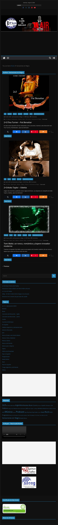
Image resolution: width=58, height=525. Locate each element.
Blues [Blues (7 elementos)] (31, 405)
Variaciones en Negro (39, 114)
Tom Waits (29, 240)
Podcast (20, 114)
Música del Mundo (7, 343)
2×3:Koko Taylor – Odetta (15, 187)
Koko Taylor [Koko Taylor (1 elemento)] (30, 408)
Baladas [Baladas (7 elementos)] (25, 405)
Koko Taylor (13, 184)
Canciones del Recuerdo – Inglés (11, 314)
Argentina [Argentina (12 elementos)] (19, 405)
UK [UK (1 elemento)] (44, 415)
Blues (9, 179)
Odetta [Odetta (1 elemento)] (14, 412)
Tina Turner (28, 119)
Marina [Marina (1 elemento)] (47, 408)
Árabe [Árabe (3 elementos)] (21, 418)
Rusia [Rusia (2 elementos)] (10, 415)
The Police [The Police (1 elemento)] (37, 415)
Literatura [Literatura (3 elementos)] (40, 408)
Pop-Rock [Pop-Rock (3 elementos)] (29, 412)
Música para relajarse (8, 346)
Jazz (15, 235)
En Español (5, 324)
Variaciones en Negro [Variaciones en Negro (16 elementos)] (11, 418)
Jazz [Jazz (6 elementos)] (27, 408)
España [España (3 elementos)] (43, 405)
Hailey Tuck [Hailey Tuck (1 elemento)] (10, 408)
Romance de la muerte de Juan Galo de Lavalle (14, 296)
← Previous (5, 266)
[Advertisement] (29, 43)
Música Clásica (6, 340)
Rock (31, 114)
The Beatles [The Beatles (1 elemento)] (32, 415)
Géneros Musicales (7, 330)
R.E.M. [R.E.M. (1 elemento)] (39, 412)
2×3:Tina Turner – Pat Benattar (18, 122)
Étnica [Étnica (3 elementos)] (25, 418)
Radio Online (5, 359)
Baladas (9, 114)
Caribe (4, 319)
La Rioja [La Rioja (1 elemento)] (35, 408)
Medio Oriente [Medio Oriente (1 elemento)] (53, 408)
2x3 (5, 114)
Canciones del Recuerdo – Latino (11, 316)
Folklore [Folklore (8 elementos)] (5, 408)
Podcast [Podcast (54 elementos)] (20, 411)
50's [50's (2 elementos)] (7, 405)
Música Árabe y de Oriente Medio (11, 335)
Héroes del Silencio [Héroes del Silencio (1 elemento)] (21, 408)
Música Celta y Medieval (8, 338)
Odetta (22, 184)
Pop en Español (6, 354)
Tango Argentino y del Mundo (10, 367)
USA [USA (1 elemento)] (46, 415)
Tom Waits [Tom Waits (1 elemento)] (42, 415)
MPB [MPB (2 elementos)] (3, 412)
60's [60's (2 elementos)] (9, 405)
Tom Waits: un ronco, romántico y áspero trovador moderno (27, 244)
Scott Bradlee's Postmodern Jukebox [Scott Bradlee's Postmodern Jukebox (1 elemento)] (19, 415)
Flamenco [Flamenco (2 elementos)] (48, 405)
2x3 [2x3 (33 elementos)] (4, 405)
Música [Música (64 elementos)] (8, 411)
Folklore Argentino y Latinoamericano (12, 327)
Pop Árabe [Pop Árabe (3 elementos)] (35, 412)
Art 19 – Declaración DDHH (9, 306)
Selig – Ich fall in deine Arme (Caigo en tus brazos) (15, 294)
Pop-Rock (26, 114)
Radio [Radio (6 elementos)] (42, 412)
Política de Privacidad (8, 351)
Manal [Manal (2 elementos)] (44, 408)
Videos (4, 370)
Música (14, 114)
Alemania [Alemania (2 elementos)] (12, 405)
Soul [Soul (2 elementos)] (29, 415)
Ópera (4, 348)
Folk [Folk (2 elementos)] (52, 405)
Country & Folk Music (7, 322)
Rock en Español (6, 364)
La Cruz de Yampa (7, 291)
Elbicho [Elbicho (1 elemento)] (39, 405)
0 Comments (33, 117)
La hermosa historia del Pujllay (10, 286)
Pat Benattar (14, 119)
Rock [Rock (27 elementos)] (47, 411)
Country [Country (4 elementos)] (35, 405)
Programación (6, 356)
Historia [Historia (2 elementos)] (15, 408)
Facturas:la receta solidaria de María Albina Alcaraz (16, 288)
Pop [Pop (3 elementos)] (26, 412)
